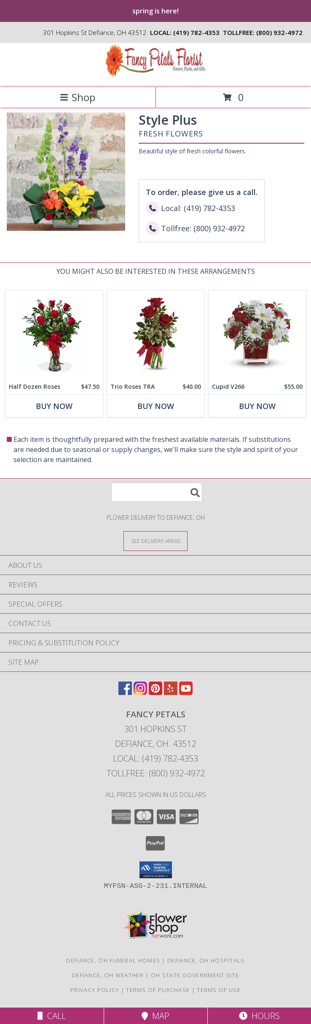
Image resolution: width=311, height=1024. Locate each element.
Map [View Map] (155, 1015)
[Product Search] (156, 492)
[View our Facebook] (125, 692)
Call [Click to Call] (52, 1015)
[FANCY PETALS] (155, 75)
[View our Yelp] (170, 692)
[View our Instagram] (140, 692)
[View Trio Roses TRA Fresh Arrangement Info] (155, 334)
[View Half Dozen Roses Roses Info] (54, 334)
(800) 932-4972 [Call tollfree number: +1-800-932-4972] (279, 32)
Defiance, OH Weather (108, 975)
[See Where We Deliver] (155, 541)
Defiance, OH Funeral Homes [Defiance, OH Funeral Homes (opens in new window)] (113, 960)
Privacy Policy (94, 990)
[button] (155, 869)
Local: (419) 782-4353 (155, 758)
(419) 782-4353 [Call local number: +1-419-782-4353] (196, 32)
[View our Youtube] (186, 692)
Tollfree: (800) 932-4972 (156, 773)
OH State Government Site (195, 975)
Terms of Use (219, 990)
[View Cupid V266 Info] (257, 334)
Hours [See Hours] (259, 1015)
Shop (77, 97)
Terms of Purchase (158, 990)
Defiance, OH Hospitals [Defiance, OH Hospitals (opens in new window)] (206, 960)
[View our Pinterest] (155, 692)
